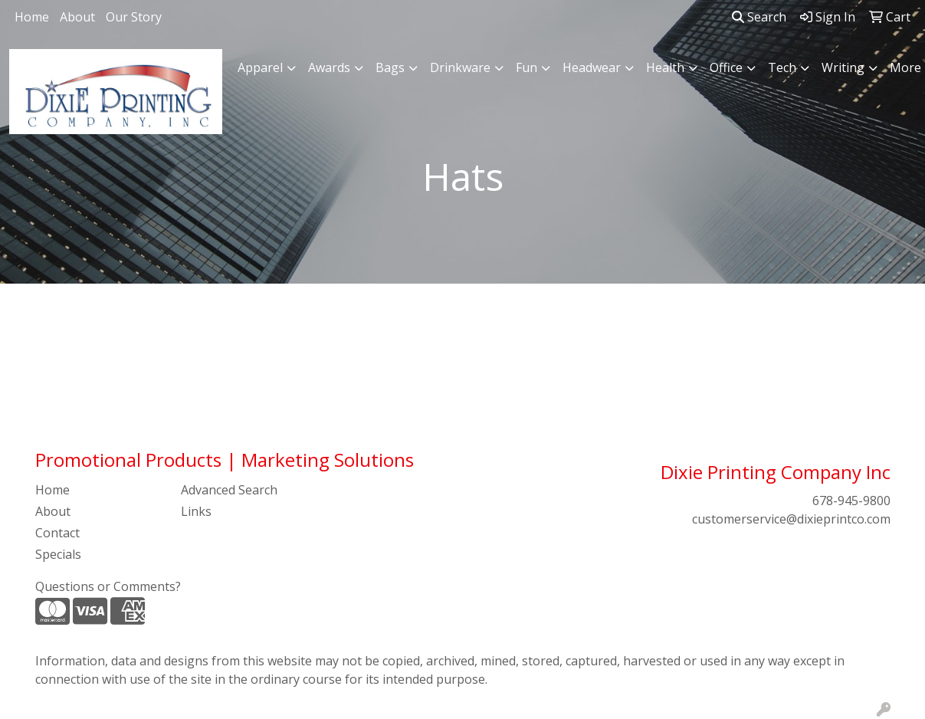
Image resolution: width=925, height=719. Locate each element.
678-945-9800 (851, 500)
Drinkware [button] (460, 67)
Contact (57, 532)
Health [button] (665, 67)
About (77, 16)
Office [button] (726, 67)
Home (32, 16)
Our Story (134, 16)
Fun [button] (526, 67)
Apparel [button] (260, 67)
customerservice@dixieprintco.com (791, 519)
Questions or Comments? (108, 586)
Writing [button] (843, 67)
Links (196, 511)
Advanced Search (229, 489)
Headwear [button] (592, 67)
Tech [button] (782, 67)
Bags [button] (390, 67)
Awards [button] (329, 67)
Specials (58, 554)
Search (759, 16)
